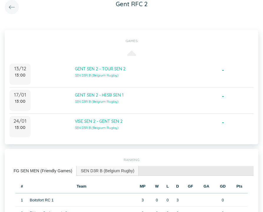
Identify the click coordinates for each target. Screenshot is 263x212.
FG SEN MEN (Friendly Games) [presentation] (43, 170)
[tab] (43, 171)
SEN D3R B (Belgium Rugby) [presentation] (107, 170)
